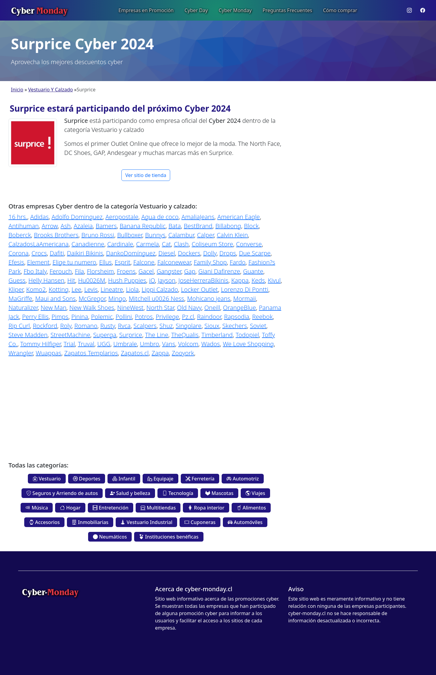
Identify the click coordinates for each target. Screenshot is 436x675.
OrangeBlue (239, 307)
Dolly (209, 253)
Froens (126, 271)
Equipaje (160, 478)
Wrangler (20, 353)
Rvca (124, 326)
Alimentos (251, 507)
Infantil (123, 478)
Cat (166, 244)
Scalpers (145, 326)
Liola (132, 289)
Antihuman (23, 226)
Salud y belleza (130, 493)
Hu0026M (91, 280)
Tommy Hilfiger (40, 344)
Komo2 (36, 289)
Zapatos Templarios (91, 353)
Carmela (147, 244)
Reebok (262, 317)
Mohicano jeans (208, 298)
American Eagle (238, 217)
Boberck (19, 235)
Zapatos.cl (135, 353)
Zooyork (183, 353)
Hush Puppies (127, 280)
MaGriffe (20, 298)
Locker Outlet (199, 289)
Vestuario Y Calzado (50, 89)
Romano (85, 326)
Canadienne (87, 244)
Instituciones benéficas (168, 536)
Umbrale (125, 344)
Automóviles (245, 522)
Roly (65, 326)
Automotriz (242, 478)
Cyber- (50, 591)
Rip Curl (19, 326)
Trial (69, 344)
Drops (228, 253)
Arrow (49, 226)
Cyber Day (196, 10)
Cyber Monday (235, 10)
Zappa (160, 353)
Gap (189, 271)
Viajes (255, 493)
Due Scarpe (254, 253)
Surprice (130, 335)
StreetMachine (70, 335)
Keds (258, 280)
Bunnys (155, 235)
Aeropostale (121, 217)
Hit (71, 280)
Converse (249, 244)
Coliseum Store (212, 244)
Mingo (117, 298)
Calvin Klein (232, 235)
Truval (86, 344)
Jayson (166, 280)
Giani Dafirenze (219, 271)
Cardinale (120, 244)
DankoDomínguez (130, 253)
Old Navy (189, 307)
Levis (90, 289)
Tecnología (177, 493)
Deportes (87, 478)
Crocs (39, 253)
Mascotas (219, 493)
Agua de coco (160, 217)
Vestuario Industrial (146, 522)
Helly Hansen (46, 280)
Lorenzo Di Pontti (245, 289)
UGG (103, 344)
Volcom (188, 344)
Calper (205, 235)
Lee (76, 289)
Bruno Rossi (97, 235)
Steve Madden (28, 335)
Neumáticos (110, 536)
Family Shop (210, 262)
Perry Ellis (35, 317)
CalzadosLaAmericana (38, 244)
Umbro (149, 344)
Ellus (105, 262)
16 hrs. (17, 217)
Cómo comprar (340, 10)
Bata (174, 226)
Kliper (15, 289)
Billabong (228, 226)
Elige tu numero (74, 262)
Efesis (16, 262)
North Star (160, 307)
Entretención (110, 507)
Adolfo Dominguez (76, 217)
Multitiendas (158, 507)
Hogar (70, 507)
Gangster (169, 271)
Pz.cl (188, 317)
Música (36, 507)
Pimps (59, 317)
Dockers (189, 253)
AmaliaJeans (197, 217)
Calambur (181, 235)
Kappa (240, 280)
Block (251, 226)
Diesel (166, 253)
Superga (104, 335)
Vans (168, 344)
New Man (53, 307)
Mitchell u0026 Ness (156, 298)
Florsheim (100, 271)
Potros (144, 317)
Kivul (274, 280)
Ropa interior (206, 507)
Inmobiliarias (90, 522)
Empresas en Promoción (145, 10)
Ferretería (200, 478)
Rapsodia (236, 317)
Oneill (212, 307)
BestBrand (198, 226)
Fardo (238, 262)
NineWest (130, 307)
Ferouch (61, 271)
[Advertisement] (145, 404)
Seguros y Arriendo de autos (62, 493)
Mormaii (244, 298)
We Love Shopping (248, 344)
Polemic (102, 317)
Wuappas (48, 353)
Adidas (39, 217)
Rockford (45, 326)
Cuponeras (200, 522)
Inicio (17, 89)
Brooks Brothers (56, 235)
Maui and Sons (55, 298)
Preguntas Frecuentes (287, 10)
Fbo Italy (35, 271)
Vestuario (47, 478)
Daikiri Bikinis (85, 253)
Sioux (211, 326)
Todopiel (247, 335)
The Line (156, 335)
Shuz (166, 326)
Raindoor (209, 317)
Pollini (124, 317)
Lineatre (112, 289)
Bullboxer (129, 235)
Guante (253, 271)
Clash (181, 244)
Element (38, 262)
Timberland (217, 335)
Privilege (167, 317)
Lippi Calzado (160, 289)
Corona (18, 253)
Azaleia (83, 226)
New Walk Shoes (91, 307)
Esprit (122, 262)
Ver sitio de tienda (145, 175)
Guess (16, 280)
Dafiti (57, 253)
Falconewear (174, 262)
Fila (79, 271)
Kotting (59, 289)
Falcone (143, 262)
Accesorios (44, 522)
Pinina (79, 317)
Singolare (188, 326)
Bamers (106, 226)
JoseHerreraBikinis (203, 280)
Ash (66, 226)
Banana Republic (142, 226)
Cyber (39, 10)
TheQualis (184, 335)
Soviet (258, 326)
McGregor (92, 298)
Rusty (107, 326)
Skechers (234, 326)
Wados (210, 344)
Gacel (146, 271)
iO (152, 280)
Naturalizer (23, 307)
